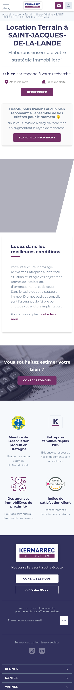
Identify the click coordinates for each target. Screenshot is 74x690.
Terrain (29, 14)
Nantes (37, 609)
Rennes (37, 600)
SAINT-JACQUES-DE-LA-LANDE (33, 16)
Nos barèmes (33, 677)
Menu (5, 5)
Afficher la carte (18, 81)
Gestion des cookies (51, 680)
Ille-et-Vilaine (44, 14)
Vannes (37, 618)
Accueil (6, 14)
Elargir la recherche (37, 137)
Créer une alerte (56, 81)
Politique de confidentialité (23, 680)
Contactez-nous (37, 311)
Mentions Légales (51, 677)
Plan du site (17, 677)
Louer (18, 14)
